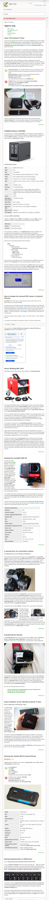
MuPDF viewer (22, 308)
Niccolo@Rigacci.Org (12, 30)
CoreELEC (18, 43)
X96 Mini (12, 42)
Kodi (7, 51)
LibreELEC (27, 43)
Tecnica (9, 34)
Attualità (9, 31)
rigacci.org (9, 9)
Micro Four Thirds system (33, 559)
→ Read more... (41, 124)
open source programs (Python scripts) (33, 503)
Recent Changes (38, 5)
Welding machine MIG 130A (13, 371)
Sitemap (44, 5)
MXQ (32, 40)
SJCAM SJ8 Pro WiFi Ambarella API (16, 691)
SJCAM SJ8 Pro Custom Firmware (16, 692)
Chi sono (11, 28)
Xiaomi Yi (15, 640)
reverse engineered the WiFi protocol (33, 501)
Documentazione (11, 33)
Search (45, 3)
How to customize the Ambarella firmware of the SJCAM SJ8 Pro (23, 689)
